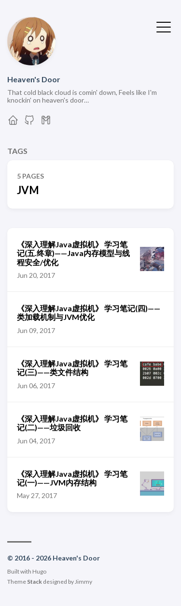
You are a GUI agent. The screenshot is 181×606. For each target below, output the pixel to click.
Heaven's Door (33, 79)
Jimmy (83, 581)
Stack (34, 581)
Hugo (39, 571)
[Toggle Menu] (163, 26)
